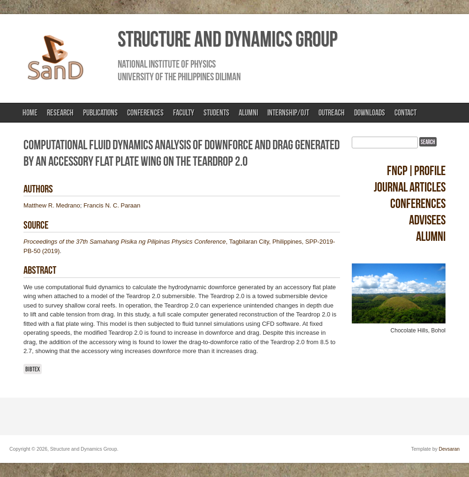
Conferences (145, 112)
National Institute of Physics (167, 63)
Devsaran (449, 449)
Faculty (183, 112)
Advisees (427, 220)
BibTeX (32, 369)
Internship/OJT (288, 112)
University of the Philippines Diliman (179, 76)
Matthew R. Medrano (51, 205)
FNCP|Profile (416, 170)
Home (30, 112)
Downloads (369, 112)
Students (216, 112)
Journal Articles (410, 187)
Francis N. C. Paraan (111, 205)
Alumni (248, 112)
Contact (405, 112)
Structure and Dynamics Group (227, 39)
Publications (100, 112)
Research (60, 112)
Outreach (331, 112)
